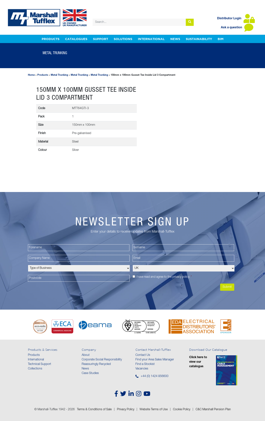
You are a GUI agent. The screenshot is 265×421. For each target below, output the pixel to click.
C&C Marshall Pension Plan (213, 409)
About (86, 355)
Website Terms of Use (154, 409)
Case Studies (90, 373)
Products (50, 39)
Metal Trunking (59, 75)
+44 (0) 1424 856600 (154, 376)
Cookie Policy (181, 409)
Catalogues (76, 39)
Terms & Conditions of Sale (94, 409)
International (151, 39)
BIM (221, 39)
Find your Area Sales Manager (154, 359)
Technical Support (39, 364)
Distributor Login (236, 18)
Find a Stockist (145, 364)
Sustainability (199, 39)
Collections (35, 368)
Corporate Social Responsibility (102, 359)
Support (100, 39)
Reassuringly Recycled (96, 364)
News (175, 39)
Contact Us (142, 355)
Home (31, 75)
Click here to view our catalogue (198, 362)
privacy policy (180, 277)
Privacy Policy (125, 409)
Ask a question (237, 27)
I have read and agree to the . (164, 277)
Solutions (123, 39)
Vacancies (141, 368)
